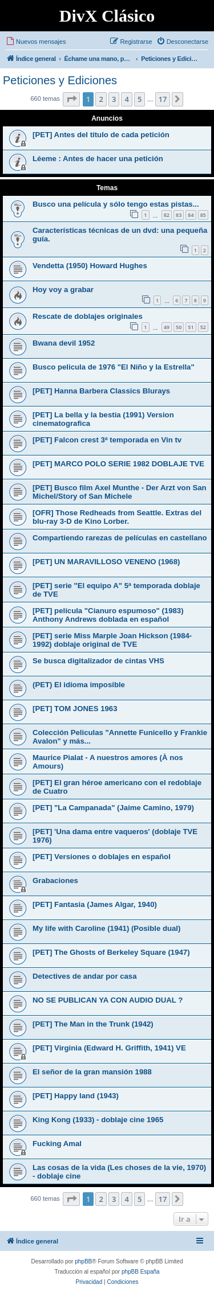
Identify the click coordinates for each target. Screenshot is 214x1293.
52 (203, 327)
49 (166, 327)
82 (166, 215)
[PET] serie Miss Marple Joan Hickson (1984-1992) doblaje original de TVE (112, 639)
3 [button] (114, 99)
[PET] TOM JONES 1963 (75, 708)
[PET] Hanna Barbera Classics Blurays (101, 391)
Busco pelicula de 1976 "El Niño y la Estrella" (114, 367)
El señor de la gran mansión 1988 (92, 1072)
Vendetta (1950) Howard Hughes (90, 265)
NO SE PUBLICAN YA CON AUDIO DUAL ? (108, 1000)
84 (190, 215)
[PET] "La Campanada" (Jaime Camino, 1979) (113, 807)
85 (203, 215)
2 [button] (101, 99)
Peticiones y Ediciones (60, 80)
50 (178, 327)
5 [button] (140, 99)
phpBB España (141, 1272)
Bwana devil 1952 (64, 343)
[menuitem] (36, 41)
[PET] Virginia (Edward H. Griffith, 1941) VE (109, 1048)
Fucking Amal (57, 1143)
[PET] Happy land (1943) (76, 1095)
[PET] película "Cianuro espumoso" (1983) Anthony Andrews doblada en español (108, 614)
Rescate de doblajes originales (88, 316)
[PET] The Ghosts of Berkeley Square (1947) (111, 952)
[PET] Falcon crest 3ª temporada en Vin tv (107, 440)
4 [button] (126, 99)
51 (190, 327)
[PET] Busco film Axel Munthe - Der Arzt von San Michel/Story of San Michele (120, 491)
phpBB (83, 1261)
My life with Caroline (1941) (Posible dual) (106, 928)
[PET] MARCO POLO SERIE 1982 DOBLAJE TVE (118, 463)
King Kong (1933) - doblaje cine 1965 (98, 1119)
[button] (71, 99)
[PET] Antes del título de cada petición (101, 134)
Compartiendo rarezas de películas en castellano (120, 537)
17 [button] (163, 99)
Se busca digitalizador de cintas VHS (98, 660)
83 (178, 215)
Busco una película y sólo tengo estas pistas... (116, 204)
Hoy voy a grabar (63, 289)
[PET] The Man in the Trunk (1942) (93, 1024)
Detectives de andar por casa (85, 976)
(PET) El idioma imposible (79, 684)
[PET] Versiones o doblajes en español (102, 856)
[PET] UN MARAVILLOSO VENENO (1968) (106, 561)
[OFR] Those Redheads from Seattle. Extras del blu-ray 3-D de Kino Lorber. (117, 517)
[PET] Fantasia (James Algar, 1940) (95, 904)
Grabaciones (55, 880)
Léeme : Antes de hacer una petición (98, 158)
